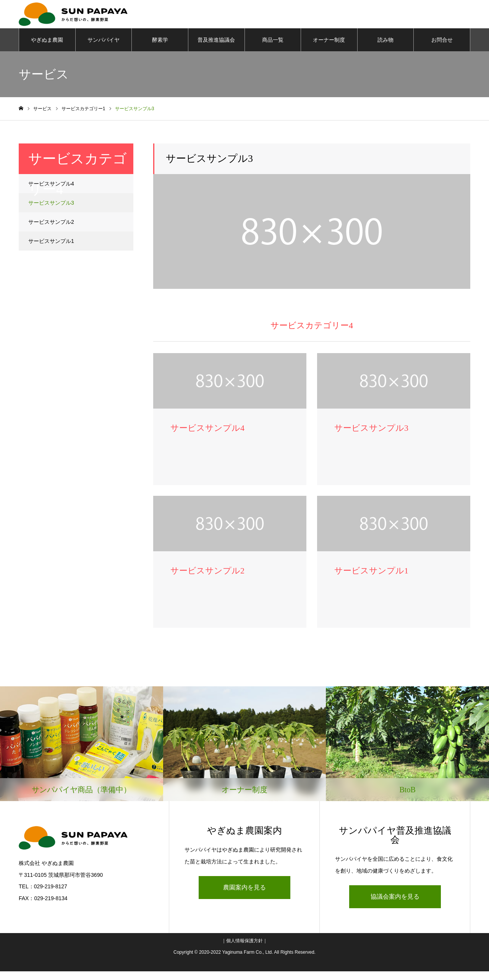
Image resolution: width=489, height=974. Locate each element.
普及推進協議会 (216, 42)
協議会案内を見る (395, 899)
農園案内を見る (244, 890)
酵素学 (160, 42)
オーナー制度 (329, 42)
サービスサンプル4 (51, 186)
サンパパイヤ (103, 42)
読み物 (385, 42)
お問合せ (442, 42)
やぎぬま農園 (47, 42)
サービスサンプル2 (51, 224)
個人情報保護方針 (244, 943)
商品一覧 (272, 42)
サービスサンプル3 (51, 205)
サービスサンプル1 (51, 243)
